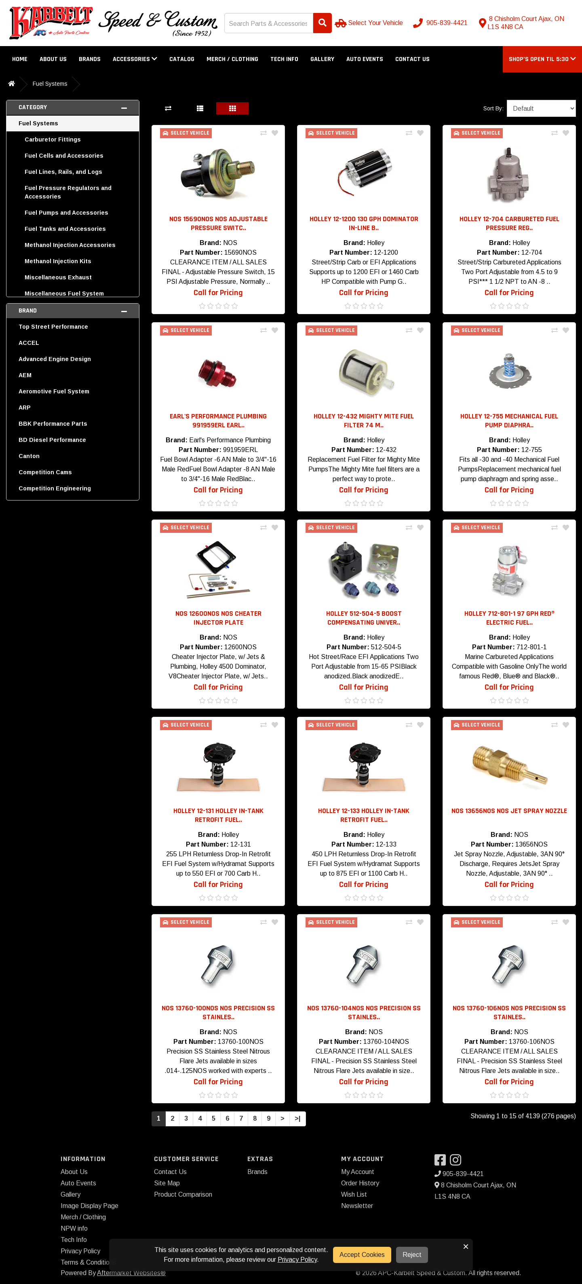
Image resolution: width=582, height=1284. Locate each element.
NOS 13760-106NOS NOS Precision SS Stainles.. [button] (509, 1012)
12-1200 (386, 252)
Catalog (181, 59)
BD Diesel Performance (52, 440)
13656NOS (531, 844)
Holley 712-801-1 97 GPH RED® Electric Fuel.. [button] (509, 618)
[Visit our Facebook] (442, 1162)
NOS (230, 242)
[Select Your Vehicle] (370, 23)
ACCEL (29, 343)
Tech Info (284, 59)
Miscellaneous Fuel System (64, 293)
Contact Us (412, 59)
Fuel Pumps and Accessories (66, 212)
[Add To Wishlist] (274, 133)
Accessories (135, 59)
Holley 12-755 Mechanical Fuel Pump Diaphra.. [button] (509, 421)
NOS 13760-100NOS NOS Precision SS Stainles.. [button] (218, 1012)
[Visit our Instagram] (457, 1162)
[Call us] (441, 23)
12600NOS (240, 647)
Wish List (354, 1194)
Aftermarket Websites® (131, 1272)
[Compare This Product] (263, 133)
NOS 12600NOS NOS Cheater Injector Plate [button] (218, 618)
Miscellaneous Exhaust (58, 277)
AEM (25, 375)
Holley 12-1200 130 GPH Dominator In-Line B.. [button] (364, 223)
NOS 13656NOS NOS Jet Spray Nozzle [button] (509, 810)
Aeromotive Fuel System (54, 391)
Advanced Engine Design (55, 359)
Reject (412, 1254)
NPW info (74, 1228)
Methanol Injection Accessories (70, 245)
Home (19, 59)
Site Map (167, 1183)
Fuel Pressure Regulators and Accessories (68, 192)
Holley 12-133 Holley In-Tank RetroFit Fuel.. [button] (363, 815)
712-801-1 (532, 647)
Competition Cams (45, 472)
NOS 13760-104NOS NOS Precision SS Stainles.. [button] (364, 1012)
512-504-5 (386, 647)
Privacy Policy (80, 1251)
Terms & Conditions (88, 1262)
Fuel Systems (50, 83)
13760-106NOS (532, 1041)
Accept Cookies (362, 1254)
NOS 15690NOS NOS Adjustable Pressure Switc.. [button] (218, 223)
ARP (25, 407)
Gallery (322, 59)
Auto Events (364, 59)
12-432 (386, 449)
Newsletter (357, 1205)
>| (298, 1118)
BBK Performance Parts (53, 423)
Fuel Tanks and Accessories (65, 229)
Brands (90, 59)
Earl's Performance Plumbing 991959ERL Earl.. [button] (218, 421)
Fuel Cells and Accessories (64, 155)
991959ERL (240, 449)
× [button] (466, 1246)
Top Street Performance (53, 326)
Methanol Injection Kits (58, 261)
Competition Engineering (55, 488)
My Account (357, 1171)
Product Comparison (183, 1194)
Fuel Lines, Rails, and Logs (63, 172)
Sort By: (493, 108)
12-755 (531, 449)
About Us (53, 59)
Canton (29, 456)
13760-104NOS (386, 1041)
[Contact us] (525, 23)
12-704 (531, 252)
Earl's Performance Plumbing (230, 440)
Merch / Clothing (232, 59)
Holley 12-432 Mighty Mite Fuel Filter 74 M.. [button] (364, 421)
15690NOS (240, 252)
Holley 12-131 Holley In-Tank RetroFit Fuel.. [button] (218, 815)
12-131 (240, 844)
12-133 (386, 844)
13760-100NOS (241, 1041)
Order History (360, 1183)
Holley (375, 242)
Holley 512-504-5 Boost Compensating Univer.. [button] (364, 618)
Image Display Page (89, 1205)
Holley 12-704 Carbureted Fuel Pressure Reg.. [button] (509, 223)
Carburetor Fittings (53, 139)
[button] (542, 59)
